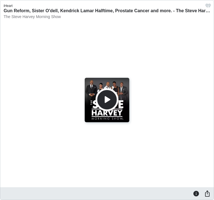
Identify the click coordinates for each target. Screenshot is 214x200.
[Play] (107, 99)
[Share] (207, 193)
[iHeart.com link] (208, 7)
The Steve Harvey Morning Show (32, 16)
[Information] (196, 193)
